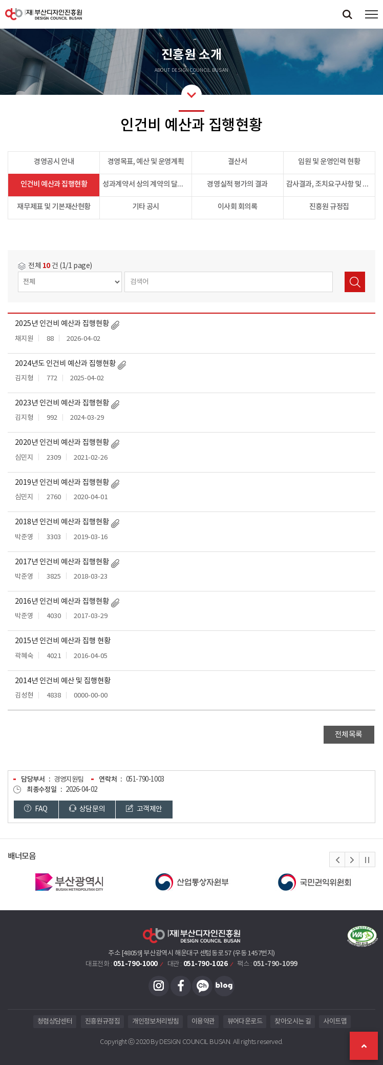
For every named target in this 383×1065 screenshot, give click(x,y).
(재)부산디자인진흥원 (43, 14)
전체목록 (349, 734)
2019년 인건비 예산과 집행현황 (62, 483)
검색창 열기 (347, 14)
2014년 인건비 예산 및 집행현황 (63, 681)
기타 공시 (145, 206)
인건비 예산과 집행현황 (54, 184)
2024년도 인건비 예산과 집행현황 (65, 364)
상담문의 (87, 809)
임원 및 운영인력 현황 (329, 161)
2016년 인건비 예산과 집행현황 (62, 602)
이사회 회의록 (238, 206)
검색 (355, 282)
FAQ (36, 809)
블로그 (224, 986)
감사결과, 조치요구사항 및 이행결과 (330, 184)
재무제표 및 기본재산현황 (54, 206)
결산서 (237, 161)
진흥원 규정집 (329, 206)
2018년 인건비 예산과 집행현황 (62, 522)
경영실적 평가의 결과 (237, 184)
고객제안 (144, 809)
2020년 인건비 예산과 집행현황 (62, 443)
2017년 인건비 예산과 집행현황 (62, 562)
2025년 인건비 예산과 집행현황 (62, 324)
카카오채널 (202, 986)
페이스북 (181, 986)
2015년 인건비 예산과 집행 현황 (63, 641)
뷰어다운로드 (244, 1022)
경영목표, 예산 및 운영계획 (146, 161)
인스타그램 (158, 986)
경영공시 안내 (54, 161)
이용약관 (203, 1022)
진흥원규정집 (102, 1022)
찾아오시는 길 (292, 1022)
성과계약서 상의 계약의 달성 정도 (147, 184)
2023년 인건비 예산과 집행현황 (62, 403)
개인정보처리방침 (155, 1022)
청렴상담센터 (54, 1022)
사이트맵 (334, 1022)
